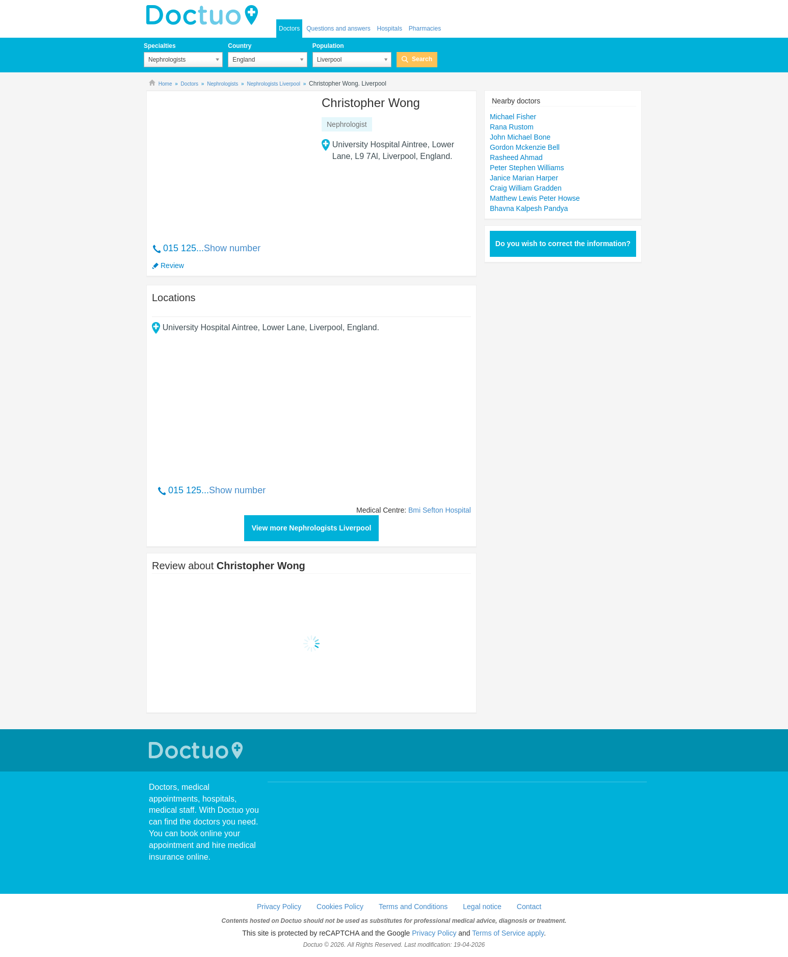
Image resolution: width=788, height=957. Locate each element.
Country (239, 46)
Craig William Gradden (526, 188)
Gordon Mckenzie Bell (525, 147)
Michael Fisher (513, 117)
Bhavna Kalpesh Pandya (529, 208)
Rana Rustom (512, 127)
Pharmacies (425, 28)
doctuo (205, 15)
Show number (232, 248)
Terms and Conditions (413, 906)
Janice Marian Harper (524, 178)
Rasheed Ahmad (516, 157)
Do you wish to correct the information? (563, 244)
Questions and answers (338, 28)
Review (172, 265)
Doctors (289, 28)
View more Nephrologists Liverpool (312, 528)
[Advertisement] (229, 161)
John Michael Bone (520, 137)
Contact (529, 906)
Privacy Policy (279, 906)
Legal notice (482, 906)
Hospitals (389, 28)
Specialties (160, 46)
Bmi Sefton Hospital (439, 510)
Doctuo (197, 750)
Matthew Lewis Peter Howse (535, 198)
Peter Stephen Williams (527, 168)
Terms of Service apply (508, 933)
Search (422, 59)
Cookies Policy (340, 906)
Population (328, 46)
